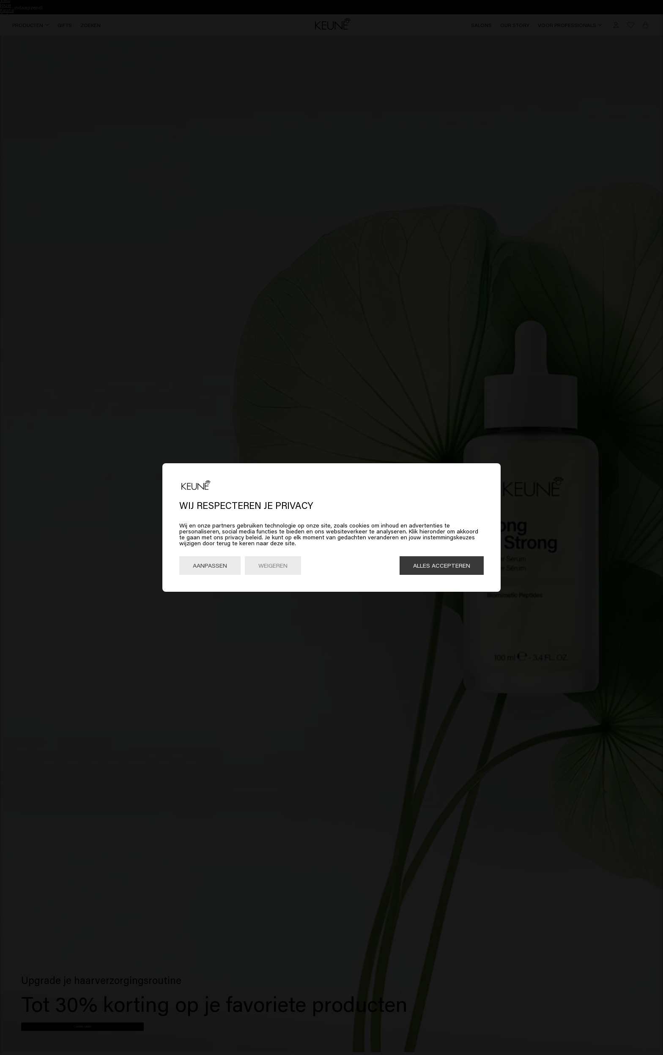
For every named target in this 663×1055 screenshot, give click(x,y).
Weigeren (273, 565)
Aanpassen (210, 565)
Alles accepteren (441, 565)
